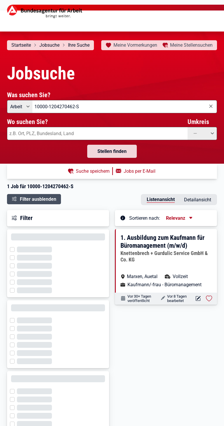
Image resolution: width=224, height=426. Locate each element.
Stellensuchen (191, 45)
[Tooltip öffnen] (122, 217)
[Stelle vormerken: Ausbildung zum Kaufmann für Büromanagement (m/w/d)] (209, 298)
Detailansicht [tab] (197, 199)
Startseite (21, 45)
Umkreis (198, 121)
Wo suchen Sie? (27, 121)
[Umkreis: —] (202, 133)
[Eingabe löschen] (210, 106)
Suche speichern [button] (93, 171)
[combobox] (124, 106)
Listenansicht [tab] (161, 199)
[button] (166, 261)
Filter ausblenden (38, 199)
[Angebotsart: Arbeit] (19, 106)
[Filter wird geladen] (14, 248)
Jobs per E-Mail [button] (139, 171)
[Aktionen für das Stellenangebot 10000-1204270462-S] (198, 299)
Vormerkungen (135, 45)
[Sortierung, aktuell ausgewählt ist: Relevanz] (179, 218)
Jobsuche (49, 45)
